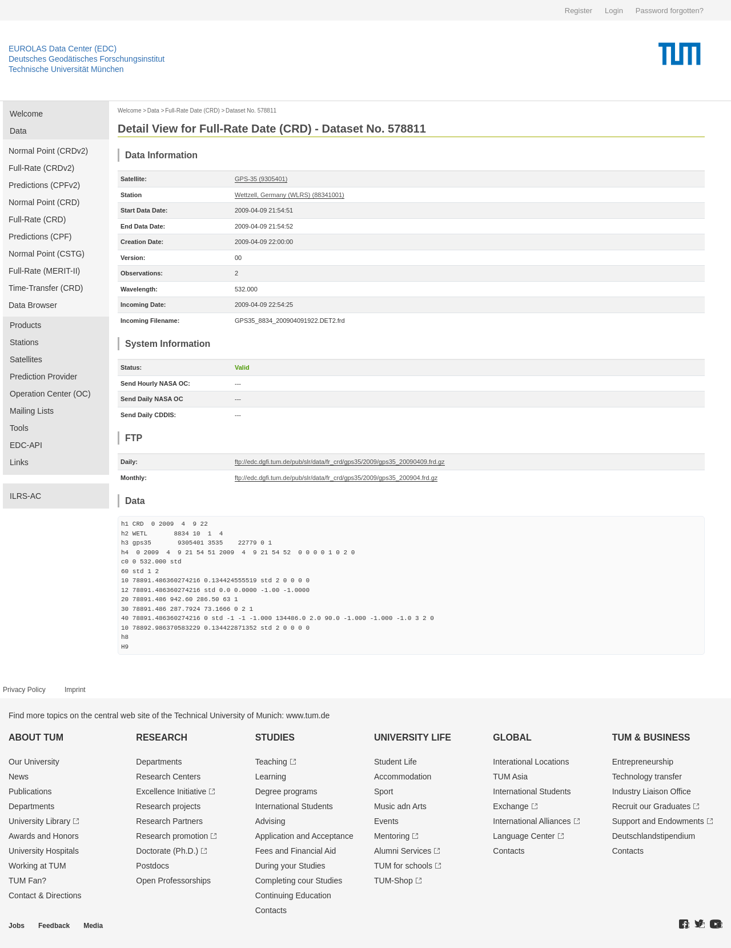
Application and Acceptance (304, 836)
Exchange (510, 806)
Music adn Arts (400, 806)
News (19, 776)
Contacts (271, 910)
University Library (39, 821)
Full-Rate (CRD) (37, 219)
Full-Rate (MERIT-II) (44, 270)
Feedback (54, 926)
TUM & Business (651, 737)
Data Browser (33, 305)
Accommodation (402, 776)
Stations (24, 342)
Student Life (395, 761)
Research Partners (169, 821)
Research (161, 737)
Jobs (17, 926)
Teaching (271, 761)
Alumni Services (402, 850)
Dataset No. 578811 (251, 110)
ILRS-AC (25, 496)
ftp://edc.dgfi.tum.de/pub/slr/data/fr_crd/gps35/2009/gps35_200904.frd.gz (336, 477)
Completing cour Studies (299, 880)
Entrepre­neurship (642, 761)
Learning (271, 776)
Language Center (524, 836)
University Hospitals (44, 850)
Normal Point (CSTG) (47, 253)
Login (614, 10)
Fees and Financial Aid (295, 850)
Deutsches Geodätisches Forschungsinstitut (86, 58)
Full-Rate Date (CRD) (192, 110)
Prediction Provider (43, 376)
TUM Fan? (27, 880)
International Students (294, 806)
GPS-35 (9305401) (261, 178)
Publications (30, 791)
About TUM (36, 737)
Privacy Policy (24, 690)
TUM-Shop (393, 880)
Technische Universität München (66, 69)
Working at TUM (37, 865)
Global (512, 737)
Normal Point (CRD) (44, 202)
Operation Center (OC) (50, 393)
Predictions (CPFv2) (44, 185)
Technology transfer (647, 776)
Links (19, 462)
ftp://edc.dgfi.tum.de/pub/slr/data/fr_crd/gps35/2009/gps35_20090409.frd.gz (340, 461)
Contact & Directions (45, 895)
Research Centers (168, 776)
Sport (383, 791)
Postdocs (152, 865)
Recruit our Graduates (651, 806)
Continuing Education (293, 895)
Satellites (26, 359)
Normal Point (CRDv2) (48, 150)
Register (578, 10)
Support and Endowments (658, 821)
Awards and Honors (44, 836)
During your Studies (290, 865)
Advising (270, 821)
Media (93, 926)
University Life (412, 737)
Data (18, 130)
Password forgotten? (670, 10)
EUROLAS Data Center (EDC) (63, 48)
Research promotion (172, 836)
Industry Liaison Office (651, 791)
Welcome (26, 113)
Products (25, 325)
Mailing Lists (32, 410)
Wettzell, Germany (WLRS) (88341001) (289, 194)
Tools (19, 428)
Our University (34, 761)
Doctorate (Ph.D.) (167, 850)
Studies (275, 737)
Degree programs (286, 791)
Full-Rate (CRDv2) (41, 168)
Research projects (168, 806)
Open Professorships (173, 880)
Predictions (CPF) (40, 236)
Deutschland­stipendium (654, 836)
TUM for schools (403, 865)
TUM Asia (510, 776)
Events (386, 821)
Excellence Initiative (171, 791)
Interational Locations (531, 761)
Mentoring (391, 836)
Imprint (75, 690)
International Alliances (532, 821)
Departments (31, 806)
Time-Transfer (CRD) (46, 288)
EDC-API (26, 445)
